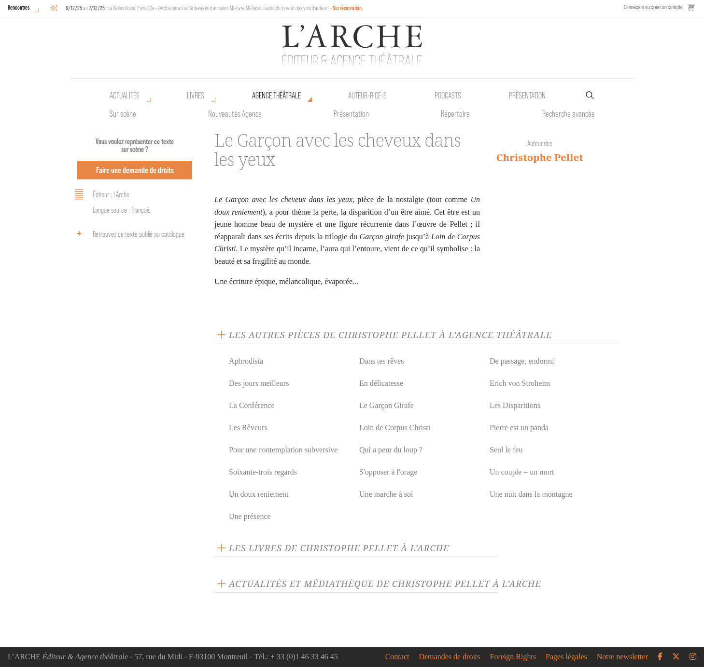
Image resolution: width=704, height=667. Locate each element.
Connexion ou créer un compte (653, 7)
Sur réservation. (348, 8)
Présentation (351, 114)
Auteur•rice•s (367, 95)
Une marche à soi (386, 494)
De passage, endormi (522, 361)
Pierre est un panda (519, 427)
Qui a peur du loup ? (390, 450)
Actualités (125, 95)
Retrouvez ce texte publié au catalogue (128, 233)
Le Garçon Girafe (386, 405)
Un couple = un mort (522, 472)
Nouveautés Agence (235, 114)
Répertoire (455, 114)
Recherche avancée (568, 114)
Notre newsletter (622, 657)
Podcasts (448, 95)
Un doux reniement (259, 494)
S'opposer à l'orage (388, 472)
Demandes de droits (449, 657)
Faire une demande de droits (135, 170)
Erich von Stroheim (520, 383)
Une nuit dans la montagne (531, 494)
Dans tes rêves (381, 361)
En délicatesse (381, 383)
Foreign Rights (513, 657)
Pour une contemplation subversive (283, 450)
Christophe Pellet (539, 157)
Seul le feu (506, 450)
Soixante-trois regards (263, 472)
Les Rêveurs (248, 427)
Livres (195, 95)
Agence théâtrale (276, 95)
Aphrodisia (246, 361)
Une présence (250, 516)
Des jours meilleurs (259, 383)
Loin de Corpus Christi (394, 427)
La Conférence (252, 405)
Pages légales (566, 657)
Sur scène (123, 114)
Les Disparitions (515, 405)
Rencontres (18, 7)
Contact (397, 657)
